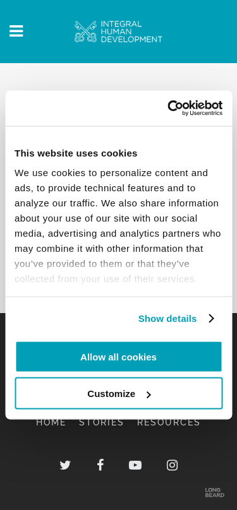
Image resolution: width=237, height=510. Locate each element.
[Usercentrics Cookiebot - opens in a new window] (168, 108)
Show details (167, 318)
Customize (118, 393)
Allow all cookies (118, 356)
